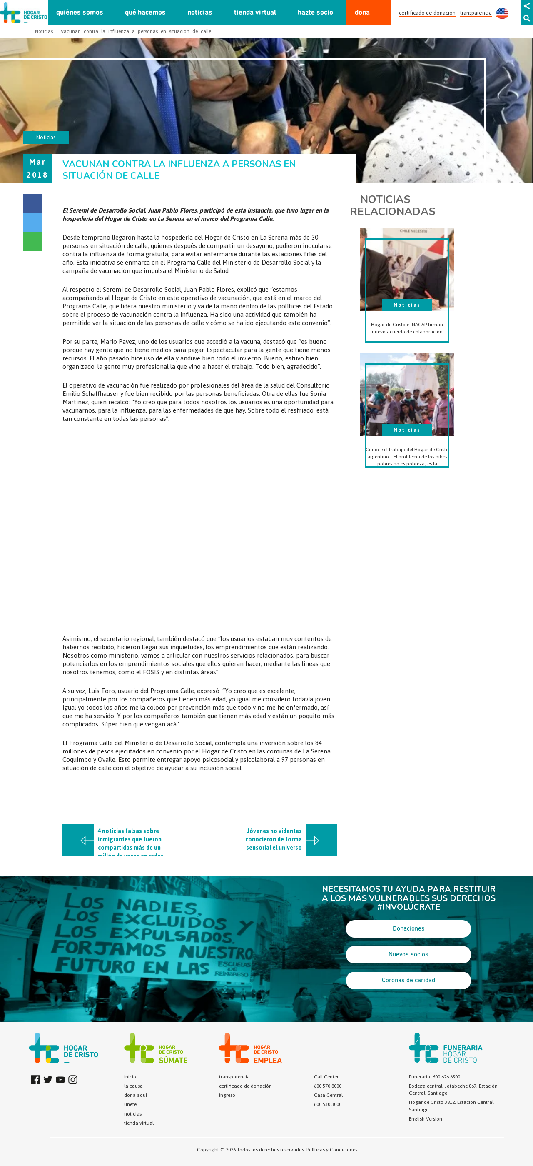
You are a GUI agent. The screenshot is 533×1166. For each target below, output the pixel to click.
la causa (133, 1086)
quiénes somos (79, 12)
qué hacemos (145, 12)
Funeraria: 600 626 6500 (434, 1077)
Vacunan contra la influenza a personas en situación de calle (136, 31)
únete (130, 1104)
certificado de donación (427, 13)
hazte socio (315, 12)
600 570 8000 (327, 1086)
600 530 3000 (327, 1104)
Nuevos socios (408, 954)
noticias (199, 12)
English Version (425, 1119)
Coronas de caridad (408, 980)
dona (362, 12)
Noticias (44, 31)
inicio (130, 1077)
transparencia (476, 13)
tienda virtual (255, 12)
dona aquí (135, 1095)
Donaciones (409, 929)
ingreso (227, 1095)
